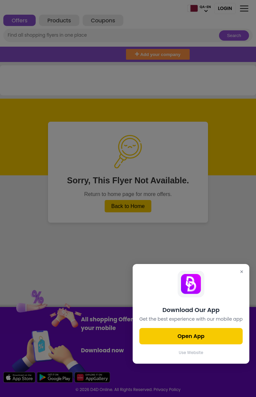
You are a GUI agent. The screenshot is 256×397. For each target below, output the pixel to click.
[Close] (241, 272)
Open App (191, 336)
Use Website (191, 352)
